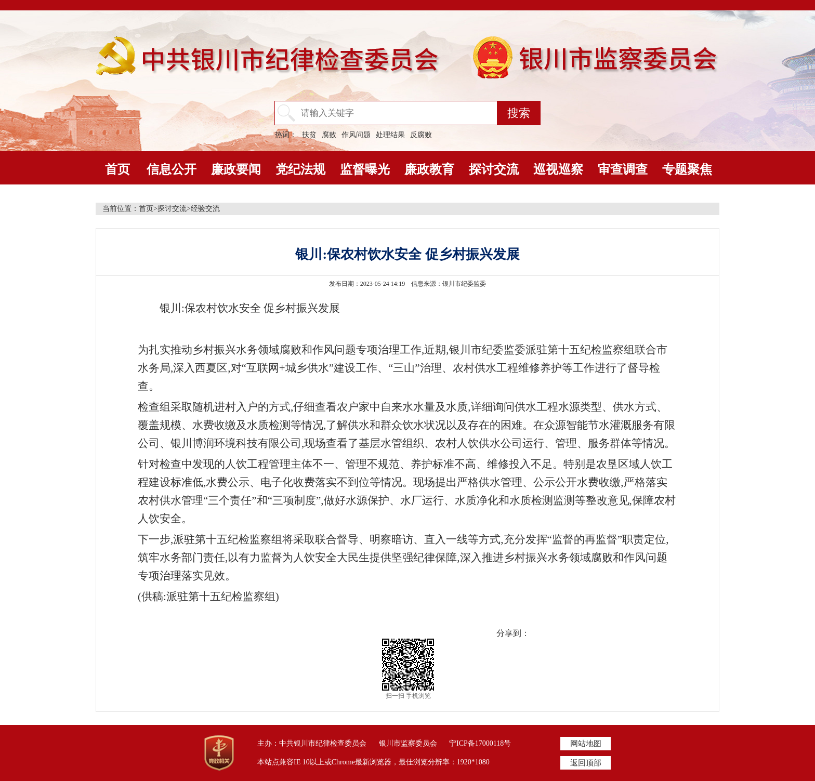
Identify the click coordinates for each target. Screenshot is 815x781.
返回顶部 (585, 763)
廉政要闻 (236, 169)
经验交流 (205, 209)
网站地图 (585, 743)
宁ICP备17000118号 (480, 743)
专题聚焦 (687, 169)
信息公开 (171, 169)
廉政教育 (429, 169)
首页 (117, 169)
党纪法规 (300, 169)
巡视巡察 (558, 169)
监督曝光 (365, 169)
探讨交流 (494, 169)
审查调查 (623, 169)
